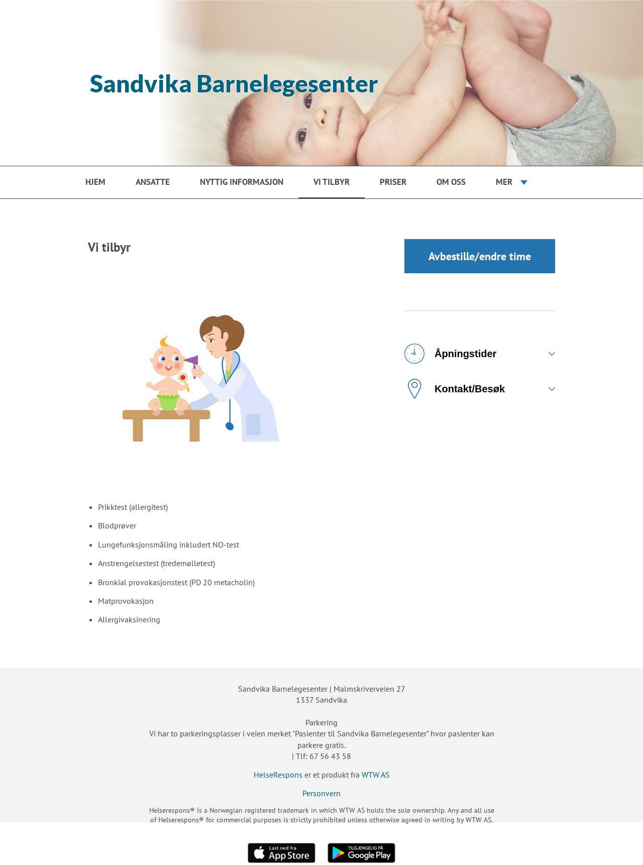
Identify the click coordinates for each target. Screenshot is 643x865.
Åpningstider (450, 354)
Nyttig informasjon (241, 181)
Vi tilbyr (331, 181)
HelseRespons (278, 775)
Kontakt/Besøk (454, 389)
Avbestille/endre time (479, 256)
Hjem (95, 181)
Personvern (321, 793)
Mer (504, 181)
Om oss (451, 181)
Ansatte (153, 181)
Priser (393, 181)
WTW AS (376, 775)
